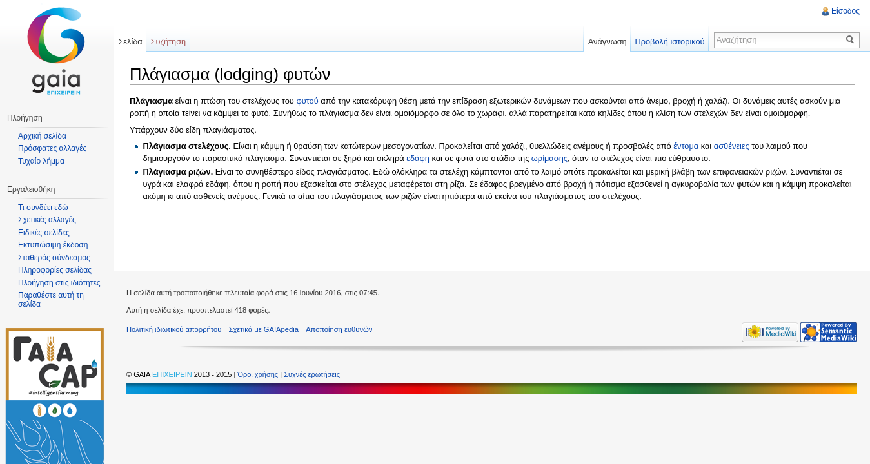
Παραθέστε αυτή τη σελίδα (51, 300)
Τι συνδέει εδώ (43, 207)
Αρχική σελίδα (42, 135)
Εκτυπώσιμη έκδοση (53, 244)
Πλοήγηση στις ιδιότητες (59, 282)
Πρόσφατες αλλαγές (52, 148)
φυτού (307, 101)
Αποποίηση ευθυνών (339, 329)
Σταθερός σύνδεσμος (54, 257)
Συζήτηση (168, 41)
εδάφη (418, 158)
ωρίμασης (549, 158)
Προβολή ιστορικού (669, 41)
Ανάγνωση (607, 41)
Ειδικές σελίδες (44, 232)
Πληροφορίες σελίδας (55, 270)
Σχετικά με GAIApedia (264, 329)
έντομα (685, 146)
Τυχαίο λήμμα (41, 161)
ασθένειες (731, 146)
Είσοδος (845, 10)
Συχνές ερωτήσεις (312, 374)
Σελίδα (130, 41)
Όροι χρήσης (258, 374)
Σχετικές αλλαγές (47, 219)
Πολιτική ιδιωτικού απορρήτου (173, 329)
